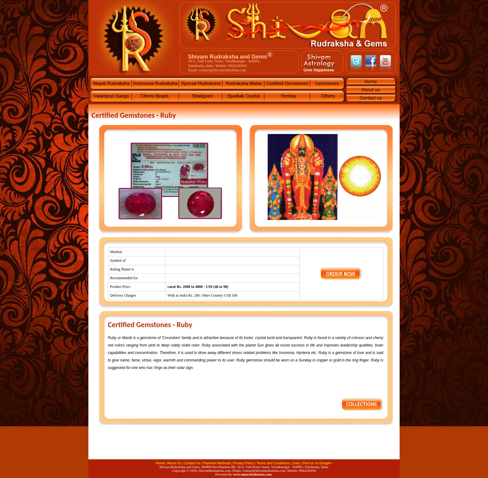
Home (160, 463)
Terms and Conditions (272, 463)
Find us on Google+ (317, 463)
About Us (174, 463)
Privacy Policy (243, 463)
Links (296, 463)
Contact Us (192, 463)
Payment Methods (217, 463)
